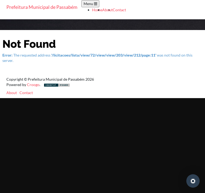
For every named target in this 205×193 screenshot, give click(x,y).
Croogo (33, 84)
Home (97, 10)
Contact (119, 10)
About (107, 10)
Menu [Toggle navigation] (90, 3)
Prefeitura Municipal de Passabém (41, 7)
